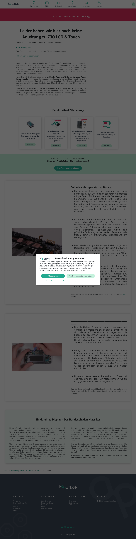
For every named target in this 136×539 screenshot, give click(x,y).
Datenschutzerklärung (69, 281)
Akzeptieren (53, 276)
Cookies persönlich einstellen (80, 276)
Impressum (86, 281)
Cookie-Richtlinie (51, 281)
